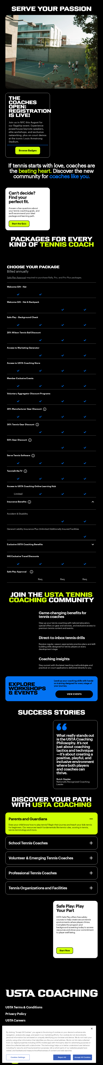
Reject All (62, 1057)
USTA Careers (15, 1020)
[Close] (92, 1029)
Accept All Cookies (82, 1057)
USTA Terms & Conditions (23, 1007)
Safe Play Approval (16, 277)
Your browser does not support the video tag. (51, 52)
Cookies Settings (18, 1057)
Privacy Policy (15, 1014)
